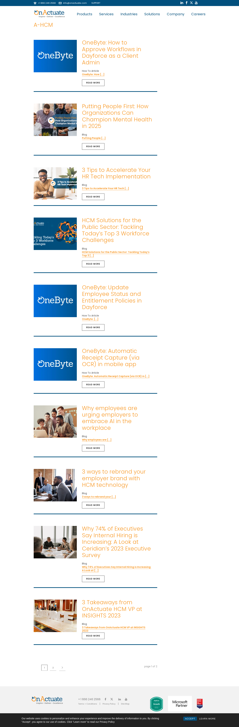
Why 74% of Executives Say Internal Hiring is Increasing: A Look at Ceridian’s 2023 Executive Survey (116, 542)
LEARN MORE (207, 718)
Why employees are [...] (97, 439)
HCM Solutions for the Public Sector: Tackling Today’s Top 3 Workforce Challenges (115, 230)
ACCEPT (190, 718)
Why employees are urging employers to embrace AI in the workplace (110, 418)
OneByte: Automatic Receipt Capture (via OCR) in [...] (115, 376)
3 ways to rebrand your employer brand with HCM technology (114, 478)
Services (106, 14)
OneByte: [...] (90, 319)
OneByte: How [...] (93, 74)
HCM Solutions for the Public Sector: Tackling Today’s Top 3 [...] (115, 253)
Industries (128, 14)
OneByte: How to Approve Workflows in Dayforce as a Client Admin (111, 52)
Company (175, 14)
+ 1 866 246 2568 (89, 699)
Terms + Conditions (87, 703)
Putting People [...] (94, 138)
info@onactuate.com (75, 3)
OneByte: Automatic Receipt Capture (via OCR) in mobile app (111, 357)
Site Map (125, 703)
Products (84, 14)
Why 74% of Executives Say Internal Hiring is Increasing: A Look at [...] (116, 568)
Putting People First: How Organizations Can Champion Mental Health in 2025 (117, 116)
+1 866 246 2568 (47, 3)
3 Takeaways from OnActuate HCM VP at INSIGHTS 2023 (112, 608)
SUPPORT (95, 3)
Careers (198, 14)
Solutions (152, 14)
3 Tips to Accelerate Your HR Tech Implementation (116, 173)
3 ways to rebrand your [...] (99, 496)
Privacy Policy (109, 703)
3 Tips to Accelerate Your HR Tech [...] (105, 188)
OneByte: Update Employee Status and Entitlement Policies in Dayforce (112, 297)
